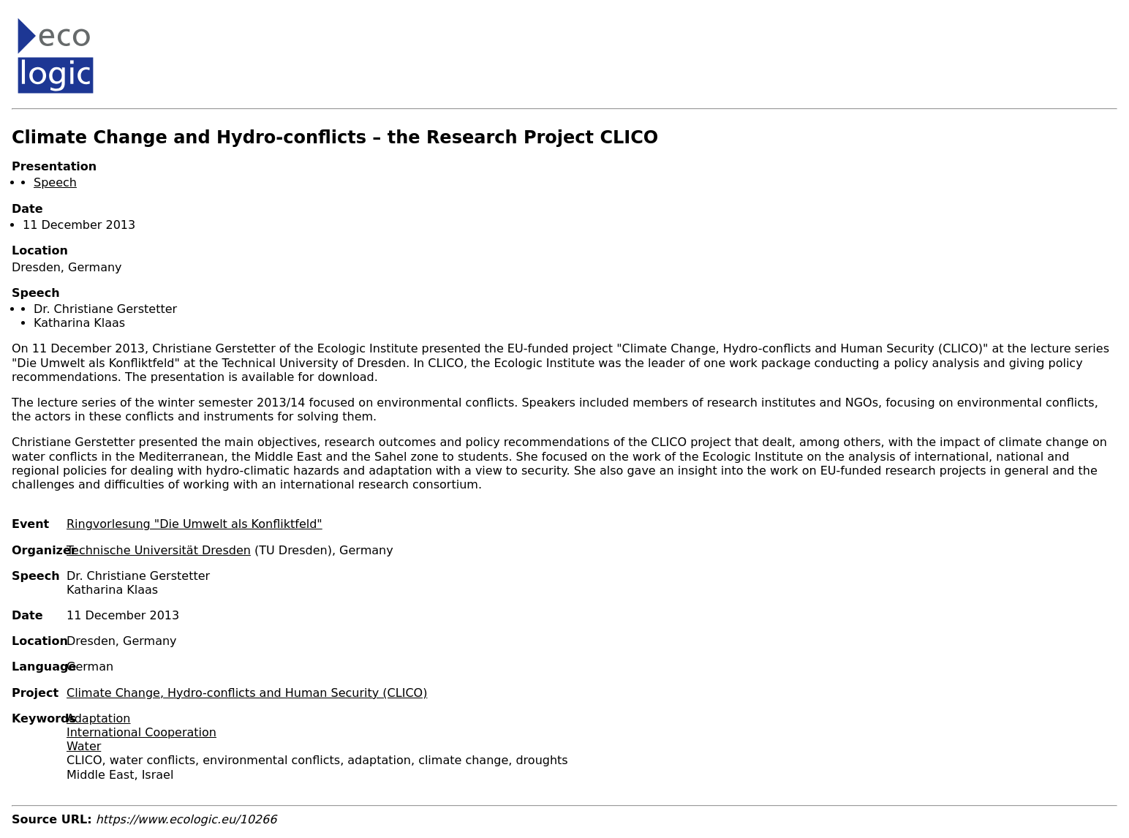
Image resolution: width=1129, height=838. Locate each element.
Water (84, 746)
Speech (55, 182)
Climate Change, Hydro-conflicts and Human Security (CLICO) (247, 693)
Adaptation (99, 718)
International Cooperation (141, 732)
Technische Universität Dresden (159, 550)
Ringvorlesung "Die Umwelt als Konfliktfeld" (194, 524)
